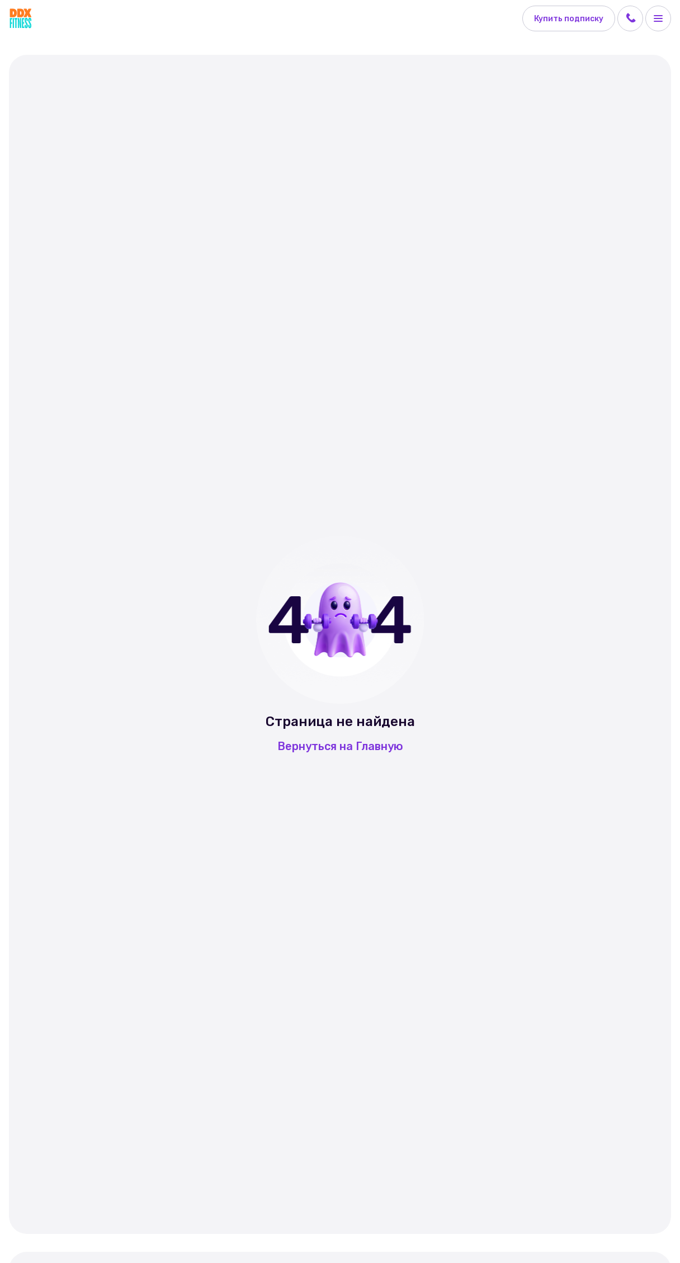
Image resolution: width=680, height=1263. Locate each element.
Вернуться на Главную (340, 746)
